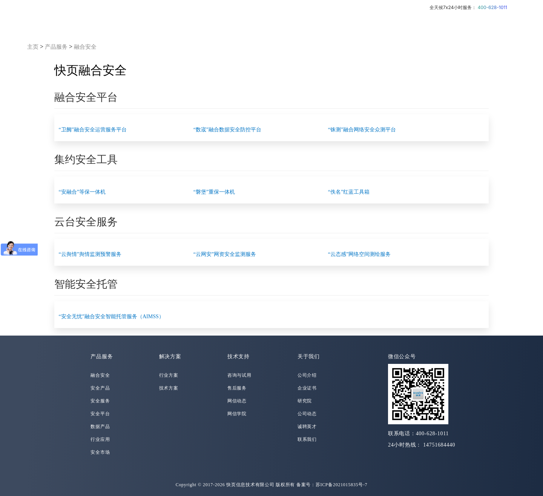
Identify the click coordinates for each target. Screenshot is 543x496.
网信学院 (237, 413)
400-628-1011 (492, 7)
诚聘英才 (307, 426)
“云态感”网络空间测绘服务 (359, 254)
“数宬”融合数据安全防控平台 (227, 129)
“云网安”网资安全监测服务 (224, 254)
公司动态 (307, 413)
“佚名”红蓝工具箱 (349, 192)
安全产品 (100, 388)
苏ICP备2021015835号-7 (342, 484)
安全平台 (100, 413)
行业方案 (168, 375)
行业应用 (100, 439)
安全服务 (100, 401)
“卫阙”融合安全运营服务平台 (93, 129)
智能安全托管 (86, 284)
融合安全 (85, 47)
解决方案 (170, 356)
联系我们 (307, 439)
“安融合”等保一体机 (82, 192)
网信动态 (237, 401)
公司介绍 (307, 375)
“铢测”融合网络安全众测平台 (362, 129)
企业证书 (307, 388)
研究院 (305, 401)
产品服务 (56, 47)
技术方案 (168, 388)
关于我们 (309, 356)
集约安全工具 (86, 159)
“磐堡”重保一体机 (214, 192)
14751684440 (439, 445)
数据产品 (100, 426)
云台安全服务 (86, 222)
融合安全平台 (86, 97)
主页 (32, 47)
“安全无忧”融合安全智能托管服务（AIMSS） (111, 316)
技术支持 (238, 356)
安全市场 (100, 452)
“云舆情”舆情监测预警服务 (90, 254)
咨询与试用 (239, 375)
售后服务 (237, 388)
